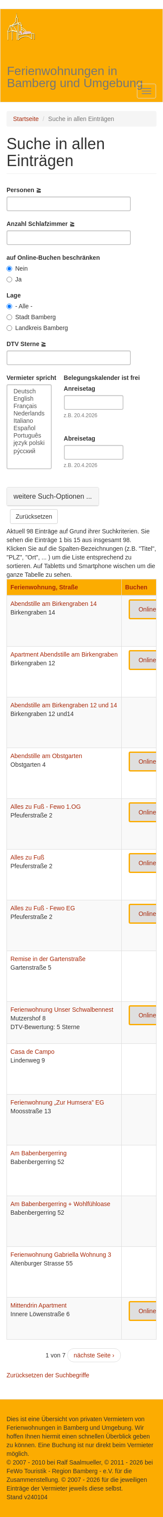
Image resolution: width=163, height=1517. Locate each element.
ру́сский (29, 451)
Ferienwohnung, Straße (44, 587)
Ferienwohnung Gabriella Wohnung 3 (60, 1254)
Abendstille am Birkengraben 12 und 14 (63, 705)
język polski (29, 443)
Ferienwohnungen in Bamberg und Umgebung (75, 72)
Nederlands (29, 413)
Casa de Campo (32, 1051)
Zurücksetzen (34, 516)
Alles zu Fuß (27, 857)
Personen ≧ (24, 189)
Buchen (136, 587)
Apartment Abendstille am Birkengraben (64, 654)
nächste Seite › (94, 1355)
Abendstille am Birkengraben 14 (53, 603)
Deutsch (29, 391)
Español (29, 428)
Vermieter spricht (31, 377)
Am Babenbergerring (38, 1153)
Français (29, 406)
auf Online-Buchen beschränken (53, 257)
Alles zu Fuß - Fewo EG (42, 908)
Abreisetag (79, 438)
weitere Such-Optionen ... (52, 496)
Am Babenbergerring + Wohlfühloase (60, 1203)
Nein (17, 268)
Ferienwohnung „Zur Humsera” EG (57, 1102)
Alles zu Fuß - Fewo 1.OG (45, 806)
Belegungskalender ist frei (102, 377)
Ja (14, 279)
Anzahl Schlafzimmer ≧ (41, 223)
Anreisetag (79, 388)
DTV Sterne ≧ (26, 343)
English (29, 398)
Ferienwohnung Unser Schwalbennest (61, 1009)
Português (29, 435)
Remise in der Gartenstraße (48, 958)
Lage (14, 295)
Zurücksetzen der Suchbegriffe (48, 1375)
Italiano (29, 421)
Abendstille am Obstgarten (46, 755)
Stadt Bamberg (31, 317)
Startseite (26, 118)
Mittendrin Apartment (38, 1305)
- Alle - (20, 306)
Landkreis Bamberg (37, 327)
